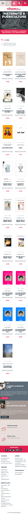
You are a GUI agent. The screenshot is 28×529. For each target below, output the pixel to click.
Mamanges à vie (7, 181)
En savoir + (5, 417)
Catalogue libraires (5, 479)
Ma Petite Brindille (20, 184)
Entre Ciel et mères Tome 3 (20, 221)
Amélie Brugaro (20, 144)
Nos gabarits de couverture (7, 504)
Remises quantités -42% (20, 459)
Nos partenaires (18, 474)
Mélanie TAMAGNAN (7, 363)
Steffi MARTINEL (7, 72)
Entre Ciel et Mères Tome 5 (7, 184)
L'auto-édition (4, 459)
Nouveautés (3, 474)
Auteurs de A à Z (4, 476)
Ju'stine (20, 108)
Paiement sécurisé (12, 425)
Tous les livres (4, 469)
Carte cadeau (18, 463)
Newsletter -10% (18, 458)
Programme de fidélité (20, 464)
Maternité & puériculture (7, 78)
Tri (1, 44)
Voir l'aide (5, 398)
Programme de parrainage (20, 466)
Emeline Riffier (7, 108)
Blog (2, 486)
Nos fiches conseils (5, 461)
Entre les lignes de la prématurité (20, 75)
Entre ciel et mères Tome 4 (7, 221)
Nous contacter (4, 488)
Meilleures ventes (5, 472)
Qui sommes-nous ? (5, 458)
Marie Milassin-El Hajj (20, 72)
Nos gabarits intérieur (5, 503)
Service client (11, 436)
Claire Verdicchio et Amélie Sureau (7, 145)
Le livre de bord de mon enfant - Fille (7, 294)
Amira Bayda (7, 290)
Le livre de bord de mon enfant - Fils (7, 330)
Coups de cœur (4, 471)
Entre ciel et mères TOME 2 (7, 257)
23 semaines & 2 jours (7, 75)
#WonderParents (7, 147)
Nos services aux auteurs (6, 463)
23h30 (20, 147)
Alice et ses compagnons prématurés (20, 112)
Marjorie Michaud (20, 181)
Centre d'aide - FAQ (5, 485)
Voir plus (14, 28)
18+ (2, 477)
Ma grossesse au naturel (7, 111)
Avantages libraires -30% (20, 461)
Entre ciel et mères (20, 257)
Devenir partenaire (19, 472)
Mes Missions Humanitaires (7, 367)
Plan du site (3, 506)
